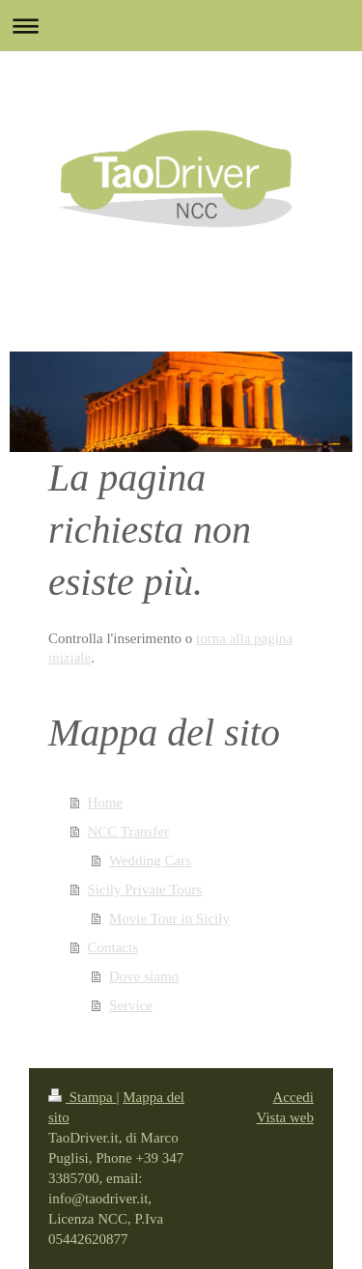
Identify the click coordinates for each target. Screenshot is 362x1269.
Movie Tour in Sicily (169, 918)
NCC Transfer (129, 831)
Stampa (82, 1097)
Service (131, 1005)
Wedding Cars (150, 860)
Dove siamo (144, 976)
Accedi (293, 1097)
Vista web (285, 1117)
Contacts (113, 947)
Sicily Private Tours (145, 889)
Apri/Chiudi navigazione (181, 25)
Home (106, 802)
